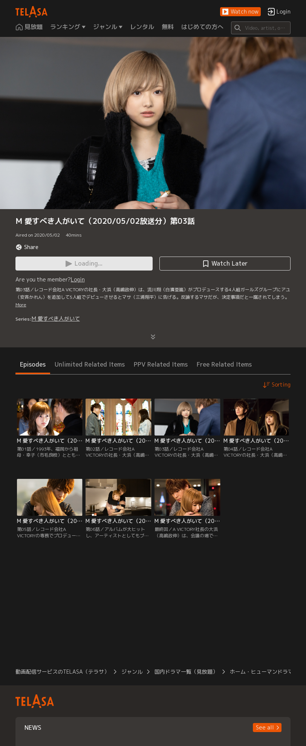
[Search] (261, 27)
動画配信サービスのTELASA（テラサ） (62, 671)
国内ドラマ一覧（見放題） (186, 671)
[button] (240, 12)
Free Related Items (224, 364)
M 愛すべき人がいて (56, 318)
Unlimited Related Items (90, 364)
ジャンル (131, 671)
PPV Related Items (161, 364)
